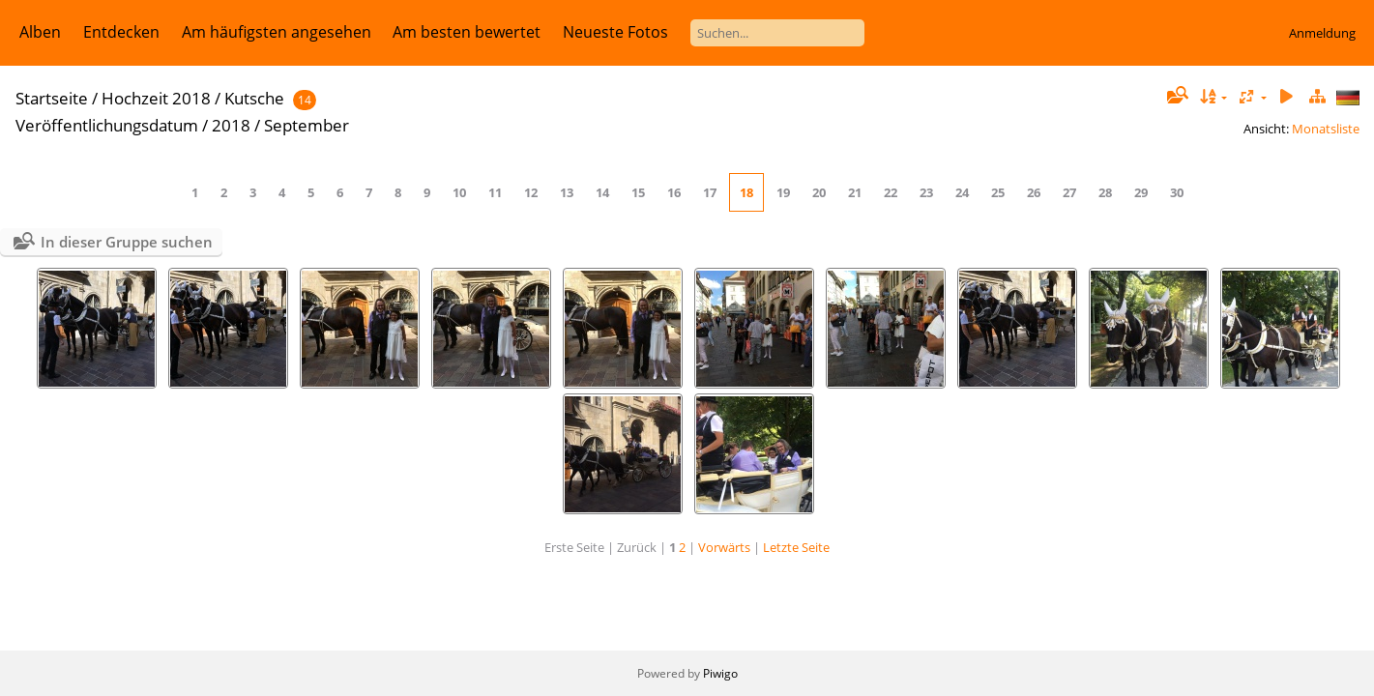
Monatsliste (1325, 128)
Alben (40, 32)
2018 (231, 125)
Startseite (51, 98)
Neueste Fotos (615, 32)
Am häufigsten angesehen (276, 32)
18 (746, 192)
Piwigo (720, 673)
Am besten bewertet (467, 32)
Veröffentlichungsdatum (106, 125)
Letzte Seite (796, 547)
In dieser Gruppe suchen (127, 241)
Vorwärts (724, 547)
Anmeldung (1322, 33)
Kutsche (254, 98)
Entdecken (121, 32)
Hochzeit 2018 (156, 98)
